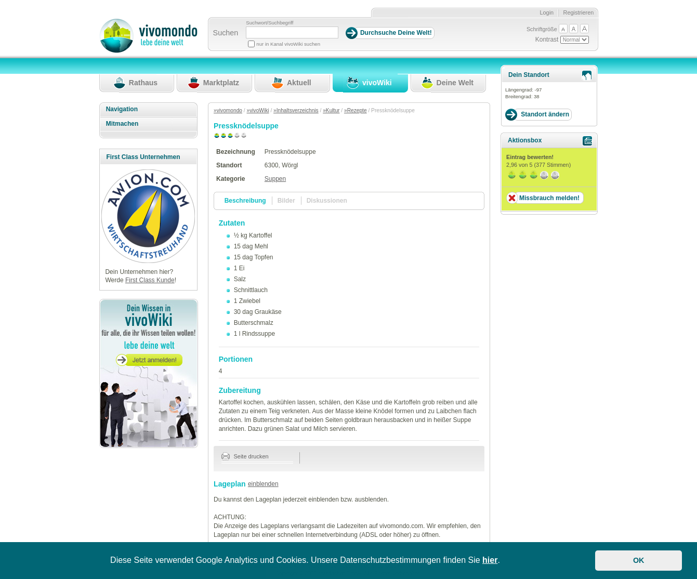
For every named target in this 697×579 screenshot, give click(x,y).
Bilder (286, 200)
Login (547, 12)
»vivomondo (228, 110)
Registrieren (578, 12)
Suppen (275, 178)
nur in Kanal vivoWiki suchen (288, 44)
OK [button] (639, 560)
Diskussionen (327, 200)
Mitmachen (122, 123)
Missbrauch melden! (549, 198)
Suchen (226, 33)
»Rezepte (355, 110)
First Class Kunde (150, 280)
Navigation (122, 109)
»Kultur (331, 110)
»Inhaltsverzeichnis (296, 110)
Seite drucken (245, 456)
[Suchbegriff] (292, 32)
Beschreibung (245, 200)
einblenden (263, 484)
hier (489, 560)
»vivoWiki (258, 110)
